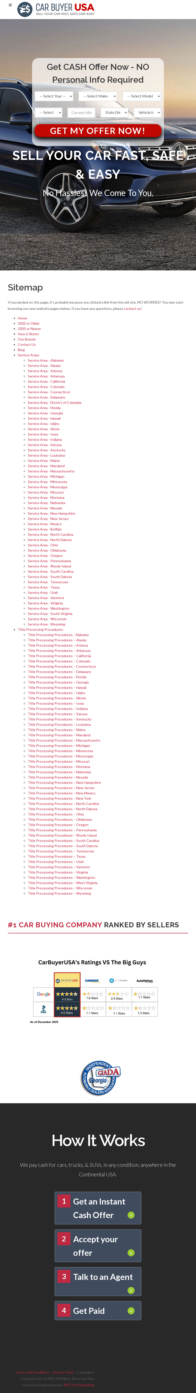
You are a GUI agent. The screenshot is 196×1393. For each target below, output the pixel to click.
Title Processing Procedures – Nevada (58, 777)
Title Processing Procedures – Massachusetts (64, 740)
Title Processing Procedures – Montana (59, 766)
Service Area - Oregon (45, 555)
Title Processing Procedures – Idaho (56, 693)
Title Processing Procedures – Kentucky (59, 719)
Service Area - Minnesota (47, 481)
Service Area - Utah (43, 592)
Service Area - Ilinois (44, 429)
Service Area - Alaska (44, 365)
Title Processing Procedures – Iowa (56, 703)
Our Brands (27, 339)
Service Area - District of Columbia (54, 402)
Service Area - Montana (46, 497)
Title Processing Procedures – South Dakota (63, 846)
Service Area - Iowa (43, 434)
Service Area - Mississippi (47, 487)
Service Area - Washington (48, 608)
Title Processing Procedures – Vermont (59, 867)
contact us (132, 308)
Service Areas (28, 355)
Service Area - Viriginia (45, 603)
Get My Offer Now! (98, 130)
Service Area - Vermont (46, 598)
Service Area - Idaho (43, 423)
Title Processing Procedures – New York (59, 798)
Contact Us (27, 344)
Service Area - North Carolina (50, 534)
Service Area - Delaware (46, 397)
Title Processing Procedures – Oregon (58, 825)
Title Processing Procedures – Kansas (58, 714)
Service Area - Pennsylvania (49, 561)
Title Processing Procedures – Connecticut (62, 666)
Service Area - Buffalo (45, 529)
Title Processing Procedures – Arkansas (59, 650)
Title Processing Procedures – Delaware (59, 671)
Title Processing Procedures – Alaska (57, 640)
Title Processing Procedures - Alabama (58, 635)
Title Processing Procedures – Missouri (58, 761)
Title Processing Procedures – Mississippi (60, 756)
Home (22, 318)
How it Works (28, 334)
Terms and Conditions (33, 1372)
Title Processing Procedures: (41, 629)
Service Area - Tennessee (48, 582)
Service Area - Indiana (45, 439)
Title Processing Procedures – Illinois (57, 698)
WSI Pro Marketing (79, 1385)
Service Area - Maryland (46, 466)
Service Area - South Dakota (50, 576)
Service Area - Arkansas (46, 376)
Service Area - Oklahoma (47, 550)
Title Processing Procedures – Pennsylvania (62, 830)
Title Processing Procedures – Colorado (59, 661)
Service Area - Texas (44, 587)
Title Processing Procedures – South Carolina (63, 840)
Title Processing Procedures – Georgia (58, 682)
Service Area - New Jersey (48, 518)
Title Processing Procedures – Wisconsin (60, 888)
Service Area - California (46, 381)
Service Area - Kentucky (47, 450)
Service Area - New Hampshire (51, 513)
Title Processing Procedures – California (59, 656)
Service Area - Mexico (45, 524)
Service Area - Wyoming (46, 624)
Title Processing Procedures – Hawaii (57, 687)
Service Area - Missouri (46, 492)
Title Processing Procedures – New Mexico (61, 793)
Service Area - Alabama (46, 360)
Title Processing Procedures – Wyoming (59, 893)
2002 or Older (29, 323)
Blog (21, 350)
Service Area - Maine (44, 460)
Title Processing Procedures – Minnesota (60, 751)
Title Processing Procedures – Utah (56, 861)
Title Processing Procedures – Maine (57, 730)
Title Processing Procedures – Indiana (58, 708)
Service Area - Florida (44, 408)
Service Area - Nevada (45, 508)
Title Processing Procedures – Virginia (58, 872)
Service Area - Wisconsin (47, 619)
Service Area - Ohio (43, 545)
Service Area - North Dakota (50, 540)
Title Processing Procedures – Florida (57, 677)
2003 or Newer (29, 328)
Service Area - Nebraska (46, 503)
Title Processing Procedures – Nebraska (59, 772)
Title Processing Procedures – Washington (61, 877)
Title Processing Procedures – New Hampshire (64, 782)
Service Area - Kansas (45, 445)
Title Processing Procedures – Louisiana (59, 724)
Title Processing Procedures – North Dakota (62, 809)
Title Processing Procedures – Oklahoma (60, 819)
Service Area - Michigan (46, 476)
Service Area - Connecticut (49, 392)
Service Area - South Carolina (50, 571)
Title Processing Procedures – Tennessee (61, 851)
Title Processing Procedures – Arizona (58, 645)
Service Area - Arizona (45, 371)
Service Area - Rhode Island (49, 566)
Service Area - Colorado (46, 387)
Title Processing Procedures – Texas (57, 856)
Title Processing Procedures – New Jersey (61, 788)
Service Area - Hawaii (44, 418)
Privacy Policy (63, 1372)
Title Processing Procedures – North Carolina (63, 803)
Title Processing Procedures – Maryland (59, 735)
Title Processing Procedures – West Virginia (62, 883)
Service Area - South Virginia (50, 613)
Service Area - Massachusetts (51, 471)
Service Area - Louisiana (46, 455)
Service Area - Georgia (45, 413)
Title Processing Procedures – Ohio (56, 814)
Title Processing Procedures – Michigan (59, 745)
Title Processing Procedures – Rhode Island (62, 835)
